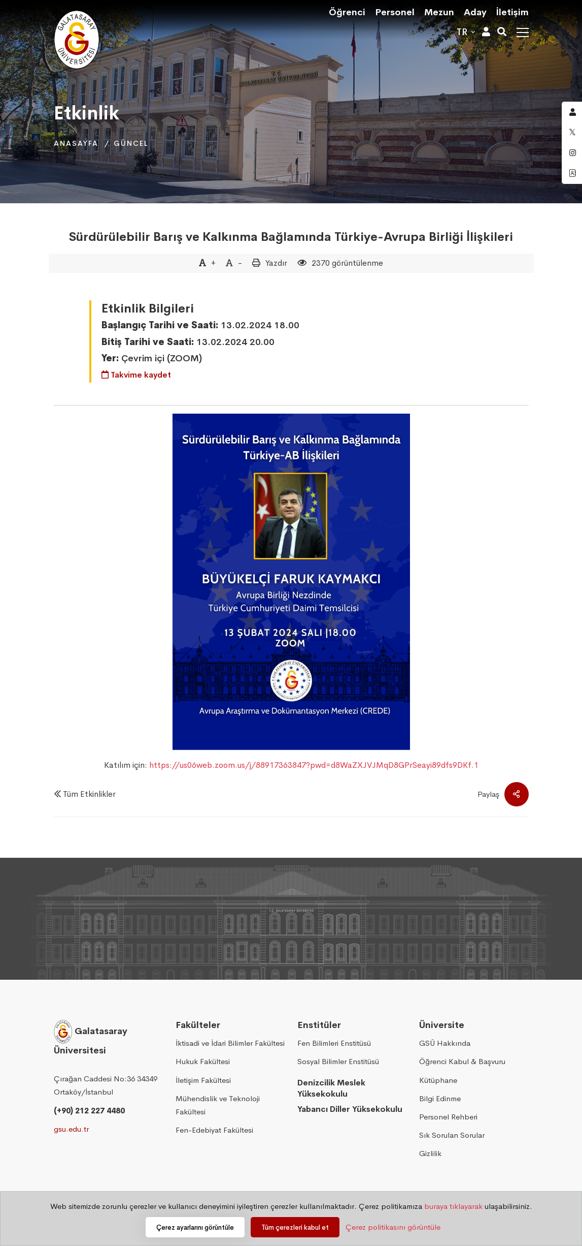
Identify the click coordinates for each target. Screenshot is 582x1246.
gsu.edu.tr (71, 1129)
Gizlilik (430, 1153)
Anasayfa (76, 143)
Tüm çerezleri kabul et (295, 1227)
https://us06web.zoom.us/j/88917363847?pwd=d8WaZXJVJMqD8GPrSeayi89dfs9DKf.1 (313, 765)
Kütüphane (438, 1080)
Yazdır (276, 263)
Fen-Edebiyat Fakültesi (214, 1130)
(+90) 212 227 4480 (89, 1110)
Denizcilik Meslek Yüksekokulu (331, 1088)
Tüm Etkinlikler (89, 794)
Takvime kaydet (136, 374)
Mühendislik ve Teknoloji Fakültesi (218, 1105)
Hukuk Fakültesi (203, 1061)
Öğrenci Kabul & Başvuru (462, 1061)
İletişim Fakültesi (203, 1080)
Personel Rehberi (448, 1117)
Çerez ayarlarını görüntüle (195, 1227)
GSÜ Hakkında (444, 1043)
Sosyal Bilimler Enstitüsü (338, 1061)
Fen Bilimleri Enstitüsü (334, 1043)
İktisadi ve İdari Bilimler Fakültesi (230, 1043)
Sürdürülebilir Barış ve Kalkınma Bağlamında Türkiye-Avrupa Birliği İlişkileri (291, 236)
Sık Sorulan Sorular (452, 1135)
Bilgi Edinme (440, 1098)
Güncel (131, 143)
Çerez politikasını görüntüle (393, 1227)
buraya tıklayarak (453, 1206)
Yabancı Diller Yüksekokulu (349, 1109)
